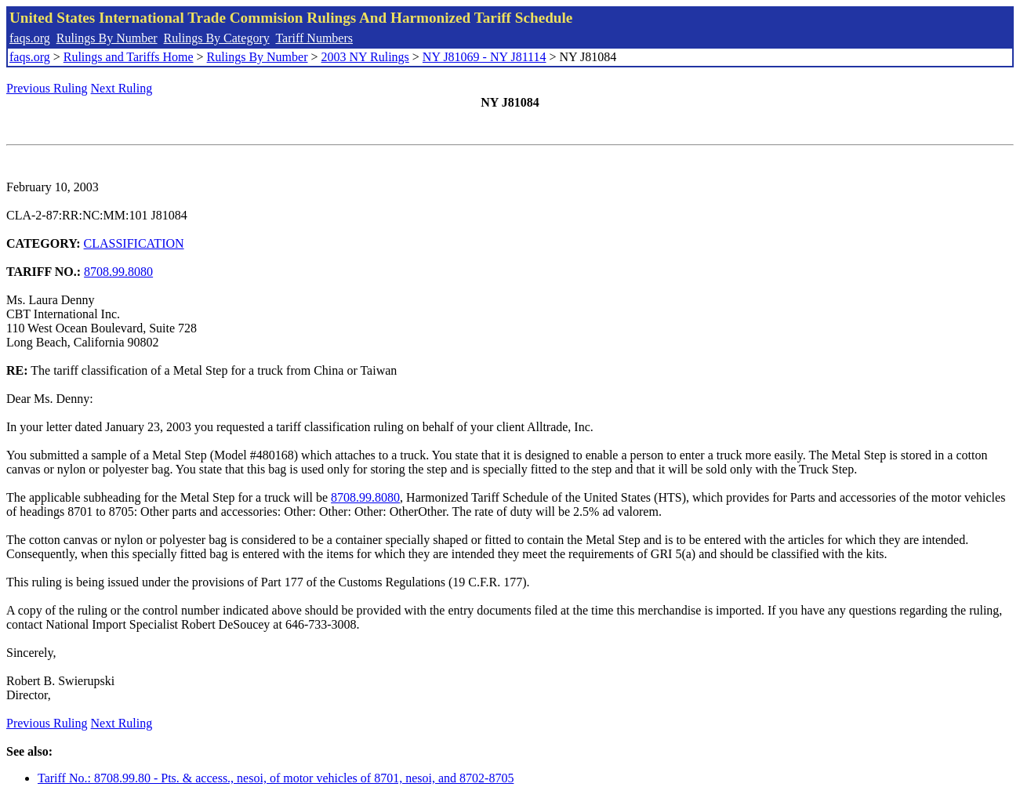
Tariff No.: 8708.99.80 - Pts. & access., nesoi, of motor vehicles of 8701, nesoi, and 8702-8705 (276, 778)
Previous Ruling (47, 88)
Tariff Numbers (314, 38)
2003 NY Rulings (365, 56)
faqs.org (29, 38)
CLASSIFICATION (134, 243)
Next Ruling (122, 88)
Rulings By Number (107, 38)
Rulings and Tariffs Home (129, 56)
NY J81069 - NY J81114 (484, 56)
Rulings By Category (217, 38)
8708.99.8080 (118, 271)
